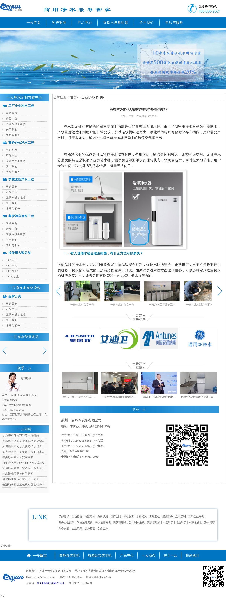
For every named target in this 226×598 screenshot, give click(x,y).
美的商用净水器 (122, 522)
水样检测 (141, 516)
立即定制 (180, 516)
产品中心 (127, 555)
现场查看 (77, 516)
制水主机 (139, 522)
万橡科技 (87, 583)
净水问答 (98, 97)
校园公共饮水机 (100, 555)
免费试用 (102, 516)
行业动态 (181, 522)
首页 (73, 97)
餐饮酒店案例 (103, 522)
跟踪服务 (167, 516)
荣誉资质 (64, 528)
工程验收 (154, 516)
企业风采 (77, 528)
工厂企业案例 (196, 516)
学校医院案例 (85, 522)
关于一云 (170, 555)
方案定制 (90, 516)
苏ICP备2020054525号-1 (51, 583)
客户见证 (90, 528)
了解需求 (64, 516)
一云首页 (33, 23)
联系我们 (192, 555)
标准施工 (128, 516)
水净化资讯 (195, 522)
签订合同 (115, 516)
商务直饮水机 (69, 555)
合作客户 (102, 528)
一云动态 (84, 97)
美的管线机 (153, 522)
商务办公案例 (66, 522)
